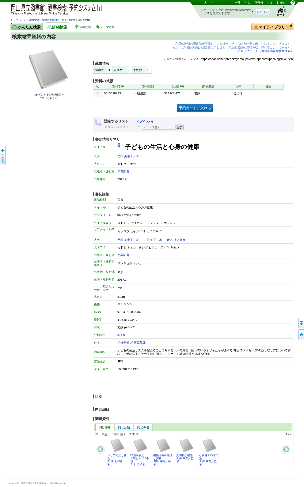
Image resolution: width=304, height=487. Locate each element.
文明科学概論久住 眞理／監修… (185, 450)
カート (279, 11)
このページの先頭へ (301, 323)
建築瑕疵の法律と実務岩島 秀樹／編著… (162, 452)
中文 (270, 2)
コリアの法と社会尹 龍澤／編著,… (116, 452)
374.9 (121, 335)
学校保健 (123, 342)
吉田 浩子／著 (153, 239)
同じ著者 (105, 427)
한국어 (258, 2)
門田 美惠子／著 (128, 156)
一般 (238, 2)
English (281, 2)
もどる (3, 155)
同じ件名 (143, 427)
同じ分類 (124, 427)
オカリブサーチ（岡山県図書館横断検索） (265, 51)
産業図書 (123, 171)
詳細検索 (34, 20)
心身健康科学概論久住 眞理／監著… (208, 452)
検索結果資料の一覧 (53, 20)
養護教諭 (140, 342)
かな (247, 2)
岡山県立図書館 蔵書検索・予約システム (55, 9)
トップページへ (301, 334)
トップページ (18, 20)
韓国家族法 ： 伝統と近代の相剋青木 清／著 (141, 452)
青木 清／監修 (176, 239)
